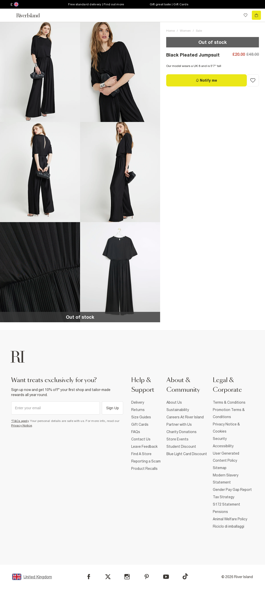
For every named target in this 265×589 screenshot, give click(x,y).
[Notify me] (206, 80)
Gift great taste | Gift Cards (169, 4)
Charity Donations (181, 432)
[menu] (8, 15)
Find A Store (141, 454)
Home (170, 30)
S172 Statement (226, 504)
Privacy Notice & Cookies (226, 427)
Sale (199, 30)
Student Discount (181, 446)
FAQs (135, 432)
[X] (108, 576)
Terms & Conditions (229, 402)
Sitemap (219, 468)
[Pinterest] (146, 576)
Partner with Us (179, 424)
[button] (40, 72)
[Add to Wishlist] (253, 80)
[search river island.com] (235, 15)
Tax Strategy (223, 497)
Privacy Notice (21, 425)
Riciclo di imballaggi (228, 526)
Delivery (137, 402)
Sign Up (112, 408)
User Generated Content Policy (226, 456)
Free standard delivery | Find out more (96, 4)
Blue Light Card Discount (186, 454)
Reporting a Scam (146, 461)
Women (185, 30)
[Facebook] (88, 576)
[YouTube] (166, 576)
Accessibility (223, 446)
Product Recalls (144, 469)
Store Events (177, 439)
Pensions (220, 512)
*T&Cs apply (20, 421)
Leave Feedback (144, 446)
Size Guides (141, 417)
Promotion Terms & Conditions (229, 413)
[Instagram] (127, 576)
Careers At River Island (185, 417)
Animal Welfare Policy (230, 519)
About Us (174, 402)
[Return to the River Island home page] (31, 15)
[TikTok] (185, 576)
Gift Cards (139, 424)
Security (220, 439)
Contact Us (140, 439)
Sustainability (177, 410)
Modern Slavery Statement (225, 478)
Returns (138, 410)
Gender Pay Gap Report (232, 490)
